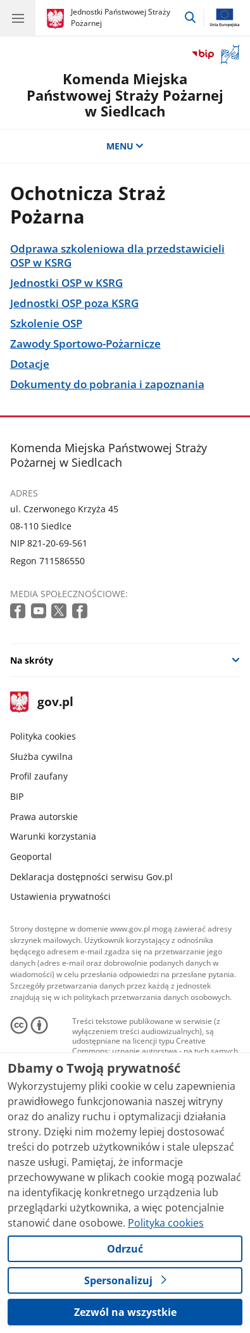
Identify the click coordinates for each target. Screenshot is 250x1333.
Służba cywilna (41, 756)
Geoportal (31, 856)
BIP (16, 796)
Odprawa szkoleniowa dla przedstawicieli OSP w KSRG (117, 255)
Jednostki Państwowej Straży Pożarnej (120, 17)
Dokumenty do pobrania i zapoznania (107, 384)
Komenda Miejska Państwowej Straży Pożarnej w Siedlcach (125, 95)
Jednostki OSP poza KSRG (74, 303)
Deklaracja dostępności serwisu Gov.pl (91, 877)
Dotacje (29, 364)
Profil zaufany (39, 776)
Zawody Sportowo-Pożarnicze (85, 344)
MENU (125, 146)
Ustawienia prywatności (60, 896)
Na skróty (31, 660)
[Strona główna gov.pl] (57, 19)
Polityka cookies (43, 736)
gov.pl (41, 703)
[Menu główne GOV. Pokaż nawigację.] (17, 17)
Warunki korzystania (53, 836)
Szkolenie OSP (46, 324)
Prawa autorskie (44, 817)
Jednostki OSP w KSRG (66, 283)
